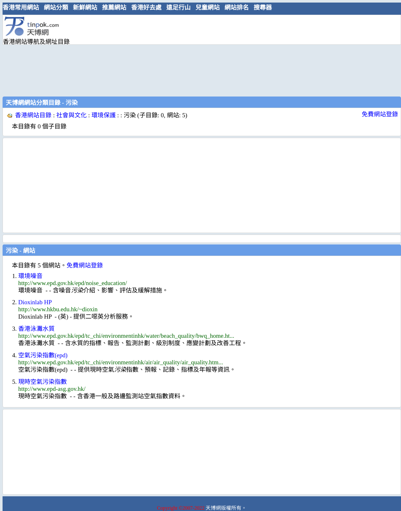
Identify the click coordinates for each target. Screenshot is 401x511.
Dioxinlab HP (35, 302)
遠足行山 (178, 7)
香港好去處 (146, 7)
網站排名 (236, 7)
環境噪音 (30, 276)
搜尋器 (263, 7)
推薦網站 (114, 7)
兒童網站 (207, 7)
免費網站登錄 (380, 114)
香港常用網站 (21, 7)
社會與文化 (71, 115)
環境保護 (103, 115)
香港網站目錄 (33, 115)
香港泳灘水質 (36, 328)
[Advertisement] (126, 55)
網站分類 (56, 7)
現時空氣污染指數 (42, 381)
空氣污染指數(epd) (42, 355)
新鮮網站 (85, 7)
